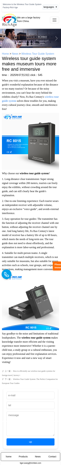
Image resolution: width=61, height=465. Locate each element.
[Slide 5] (42, 43)
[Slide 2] (24, 43)
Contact (52, 456)
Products (23, 456)
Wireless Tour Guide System (37, 53)
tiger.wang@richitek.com (30, 463)
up (30, 441)
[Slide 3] (30, 43)
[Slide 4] (36, 43)
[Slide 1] (18, 43)
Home (5, 53)
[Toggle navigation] (54, 20)
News (15, 53)
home (9, 456)
